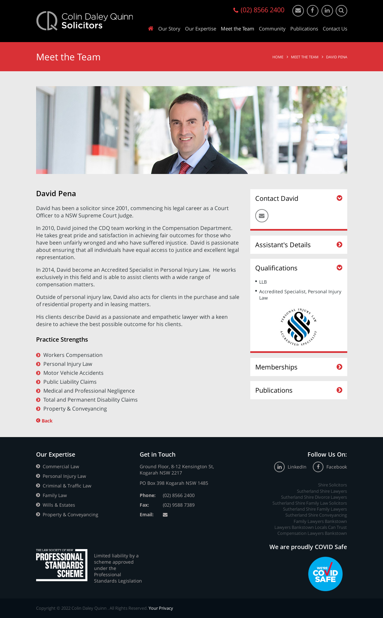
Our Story (169, 28)
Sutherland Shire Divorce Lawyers (314, 497)
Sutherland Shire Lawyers (322, 491)
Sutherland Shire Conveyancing (316, 515)
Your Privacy (161, 608)
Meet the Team (237, 28)
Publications (304, 28)
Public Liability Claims (70, 381)
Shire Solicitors (332, 485)
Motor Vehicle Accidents (73, 372)
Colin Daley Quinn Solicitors (84, 20)
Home (277, 56)
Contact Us (335, 28)
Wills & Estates (59, 505)
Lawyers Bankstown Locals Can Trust (310, 527)
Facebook (330, 467)
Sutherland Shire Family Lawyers (315, 509)
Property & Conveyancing (75, 408)
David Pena (336, 56)
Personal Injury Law (67, 363)
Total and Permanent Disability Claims (90, 399)
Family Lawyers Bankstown (320, 521)
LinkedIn (291, 467)
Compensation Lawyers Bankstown (312, 533)
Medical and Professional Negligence (89, 390)
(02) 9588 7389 (179, 505)
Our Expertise (200, 28)
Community (272, 28)
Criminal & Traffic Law (67, 485)
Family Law (55, 495)
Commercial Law (61, 466)
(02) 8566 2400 (179, 495)
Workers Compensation (73, 355)
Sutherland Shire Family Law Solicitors (309, 503)
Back (47, 421)
